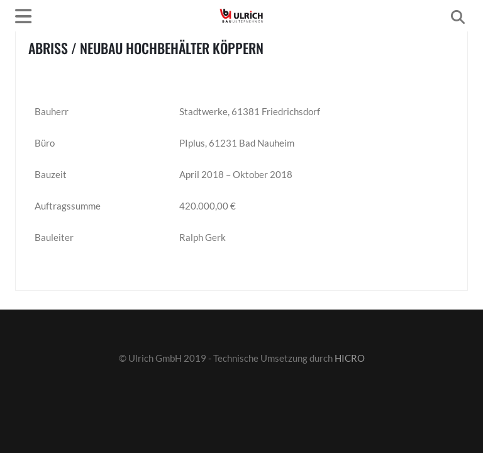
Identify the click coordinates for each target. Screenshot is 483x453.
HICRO (350, 358)
